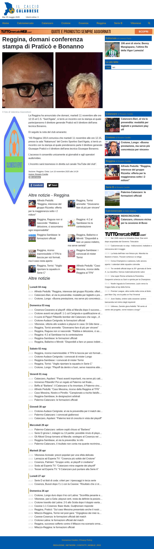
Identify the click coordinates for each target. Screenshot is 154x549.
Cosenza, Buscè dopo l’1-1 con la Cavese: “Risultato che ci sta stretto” (72, 484)
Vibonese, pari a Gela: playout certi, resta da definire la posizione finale (72, 499)
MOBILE (92, 545)
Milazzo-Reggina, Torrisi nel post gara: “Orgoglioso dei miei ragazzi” (70, 513)
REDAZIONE (58, 545)
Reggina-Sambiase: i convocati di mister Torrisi (87, 254)
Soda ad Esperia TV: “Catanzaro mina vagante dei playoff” (65, 465)
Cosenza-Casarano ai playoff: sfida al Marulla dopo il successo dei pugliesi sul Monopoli (81, 310)
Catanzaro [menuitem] (47, 23)
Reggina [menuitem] (101, 23)
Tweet (52, 185)
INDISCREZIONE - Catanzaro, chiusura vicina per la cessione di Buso (136, 219)
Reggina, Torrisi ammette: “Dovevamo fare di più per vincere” (88, 204)
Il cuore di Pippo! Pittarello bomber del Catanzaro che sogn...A (67, 317)
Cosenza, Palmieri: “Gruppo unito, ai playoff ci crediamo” (64, 462)
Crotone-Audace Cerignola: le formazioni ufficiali (60, 320)
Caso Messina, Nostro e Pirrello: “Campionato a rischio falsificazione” (71, 393)
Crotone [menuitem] (65, 23)
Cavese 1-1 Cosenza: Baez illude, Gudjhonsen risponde (64, 506)
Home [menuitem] (5, 23)
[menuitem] (149, 23)
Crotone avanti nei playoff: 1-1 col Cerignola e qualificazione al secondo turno (75, 313)
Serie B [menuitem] (118, 23)
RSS (99, 545)
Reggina (39, 171)
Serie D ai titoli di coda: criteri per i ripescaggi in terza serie (65, 480)
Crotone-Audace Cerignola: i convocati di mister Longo (63, 356)
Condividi (36, 185)
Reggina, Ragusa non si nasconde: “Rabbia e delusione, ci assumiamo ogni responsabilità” (82, 331)
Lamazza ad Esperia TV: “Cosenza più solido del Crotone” (65, 458)
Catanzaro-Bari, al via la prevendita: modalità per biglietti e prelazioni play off (75, 295)
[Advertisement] (128, 90)
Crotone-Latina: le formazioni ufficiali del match (59, 520)
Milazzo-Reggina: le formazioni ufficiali (55, 527)
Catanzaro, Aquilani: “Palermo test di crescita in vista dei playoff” (68, 418)
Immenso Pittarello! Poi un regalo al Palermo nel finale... (64, 382)
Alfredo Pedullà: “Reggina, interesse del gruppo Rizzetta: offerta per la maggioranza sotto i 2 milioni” (45, 207)
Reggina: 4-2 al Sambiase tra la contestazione (84, 223)
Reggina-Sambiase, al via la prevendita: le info (59, 440)
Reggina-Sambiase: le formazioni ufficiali (56, 338)
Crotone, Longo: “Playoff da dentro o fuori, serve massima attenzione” (71, 367)
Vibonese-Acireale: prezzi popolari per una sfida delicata (64, 455)
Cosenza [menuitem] (83, 23)
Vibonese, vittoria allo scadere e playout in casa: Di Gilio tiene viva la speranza (76, 324)
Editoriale (111, 38)
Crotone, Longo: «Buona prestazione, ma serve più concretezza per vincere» (75, 298)
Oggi (108, 67)
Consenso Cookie (70, 540)
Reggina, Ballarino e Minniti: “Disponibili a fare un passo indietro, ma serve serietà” (78, 342)
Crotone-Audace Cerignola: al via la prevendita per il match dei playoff (71, 411)
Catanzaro (111, 114)
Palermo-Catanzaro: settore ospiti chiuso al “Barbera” (62, 429)
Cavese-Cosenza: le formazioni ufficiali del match (60, 516)
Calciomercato (114, 211)
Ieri (113, 67)
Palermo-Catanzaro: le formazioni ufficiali (56, 400)
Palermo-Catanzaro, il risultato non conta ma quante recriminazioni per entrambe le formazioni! (84, 443)
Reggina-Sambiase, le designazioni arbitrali (57, 396)
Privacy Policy (85, 540)
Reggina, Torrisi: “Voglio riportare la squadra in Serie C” (49, 269)
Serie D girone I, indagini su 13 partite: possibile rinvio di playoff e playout (73, 433)
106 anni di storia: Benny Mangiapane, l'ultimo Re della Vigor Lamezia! (135, 47)
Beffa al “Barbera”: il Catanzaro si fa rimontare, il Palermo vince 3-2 (70, 385)
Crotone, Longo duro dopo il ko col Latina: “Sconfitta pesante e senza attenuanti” (77, 495)
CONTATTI (81, 545)
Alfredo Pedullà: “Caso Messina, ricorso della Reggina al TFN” (88, 269)
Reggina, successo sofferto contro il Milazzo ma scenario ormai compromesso (75, 523)
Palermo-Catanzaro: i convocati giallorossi (57, 414)
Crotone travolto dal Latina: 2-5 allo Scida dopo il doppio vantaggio (69, 502)
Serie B (110, 187)
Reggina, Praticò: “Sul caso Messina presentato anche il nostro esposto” (72, 509)
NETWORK (71, 545)
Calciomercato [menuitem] (25, 23)
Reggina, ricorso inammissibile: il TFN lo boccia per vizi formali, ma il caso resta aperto (80, 353)
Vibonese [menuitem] (136, 23)
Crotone (110, 137)
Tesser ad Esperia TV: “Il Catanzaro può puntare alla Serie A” (66, 469)
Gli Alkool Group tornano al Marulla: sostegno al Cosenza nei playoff (70, 436)
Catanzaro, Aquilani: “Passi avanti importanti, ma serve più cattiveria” (71, 378)
